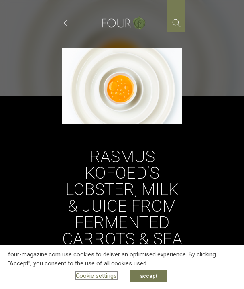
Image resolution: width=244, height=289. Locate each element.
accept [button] (148, 276)
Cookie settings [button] (96, 275)
